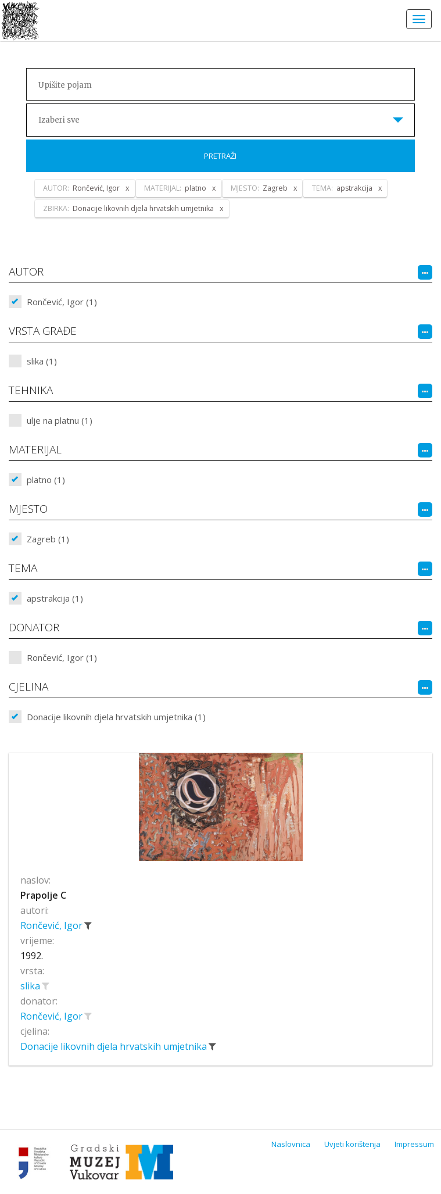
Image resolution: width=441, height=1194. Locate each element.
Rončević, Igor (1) (62, 302)
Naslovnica (290, 1144)
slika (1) (42, 361)
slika (31, 985)
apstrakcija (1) (55, 598)
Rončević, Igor (52, 925)
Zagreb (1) (48, 539)
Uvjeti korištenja (352, 1144)
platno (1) (46, 479)
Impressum (414, 1144)
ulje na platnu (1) (59, 420)
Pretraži (220, 156)
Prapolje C (43, 895)
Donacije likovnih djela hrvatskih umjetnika (114, 1046)
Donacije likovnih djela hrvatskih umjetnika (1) (116, 717)
